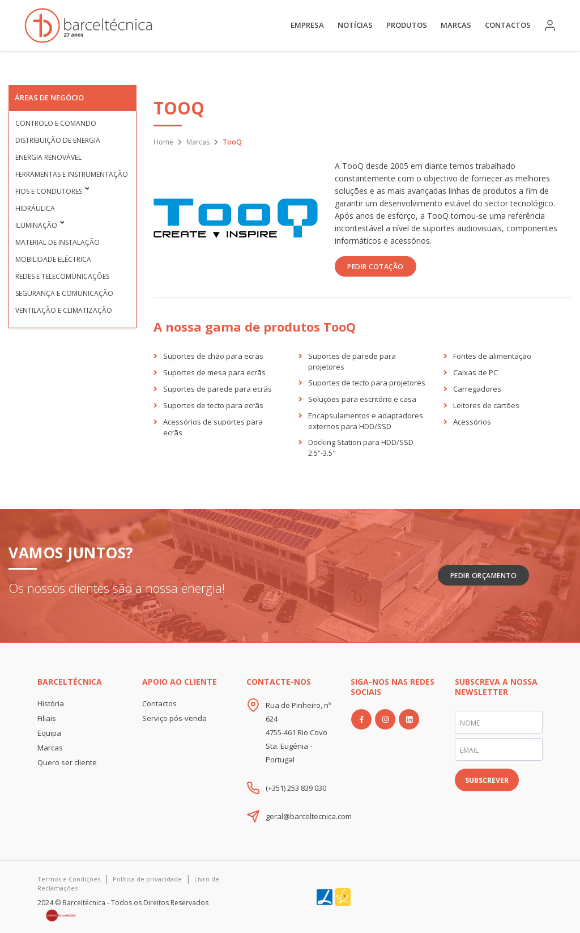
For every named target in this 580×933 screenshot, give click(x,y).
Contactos (508, 25)
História (50, 703)
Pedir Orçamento (483, 575)
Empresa (307, 25)
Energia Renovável (48, 157)
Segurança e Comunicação (64, 293)
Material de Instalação (57, 242)
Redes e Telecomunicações (62, 276)
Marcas (456, 25)
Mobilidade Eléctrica (53, 259)
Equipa (49, 733)
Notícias (355, 25)
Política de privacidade (147, 879)
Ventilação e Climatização (63, 310)
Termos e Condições (68, 879)
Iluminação (36, 225)
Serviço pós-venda (174, 718)
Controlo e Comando (55, 123)
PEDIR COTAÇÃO (375, 267)
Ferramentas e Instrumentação (71, 174)
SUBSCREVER (487, 780)
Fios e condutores (48, 191)
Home (163, 142)
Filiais (46, 718)
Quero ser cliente (67, 762)
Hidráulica (35, 208)
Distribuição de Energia (57, 140)
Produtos (406, 25)
